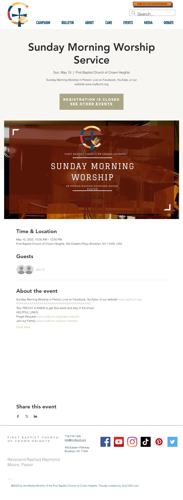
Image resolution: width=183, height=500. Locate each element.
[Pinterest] (159, 442)
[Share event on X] (26, 416)
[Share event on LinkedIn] (35, 416)
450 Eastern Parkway (77, 447)
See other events (91, 104)
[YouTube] (119, 442)
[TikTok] (146, 442)
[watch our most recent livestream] (152, 4)
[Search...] (152, 14)
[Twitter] (172, 442)
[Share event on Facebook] (18, 416)
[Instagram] (132, 442)
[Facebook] (105, 442)
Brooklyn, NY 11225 (76, 451)
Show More (23, 327)
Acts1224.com (130, 485)
